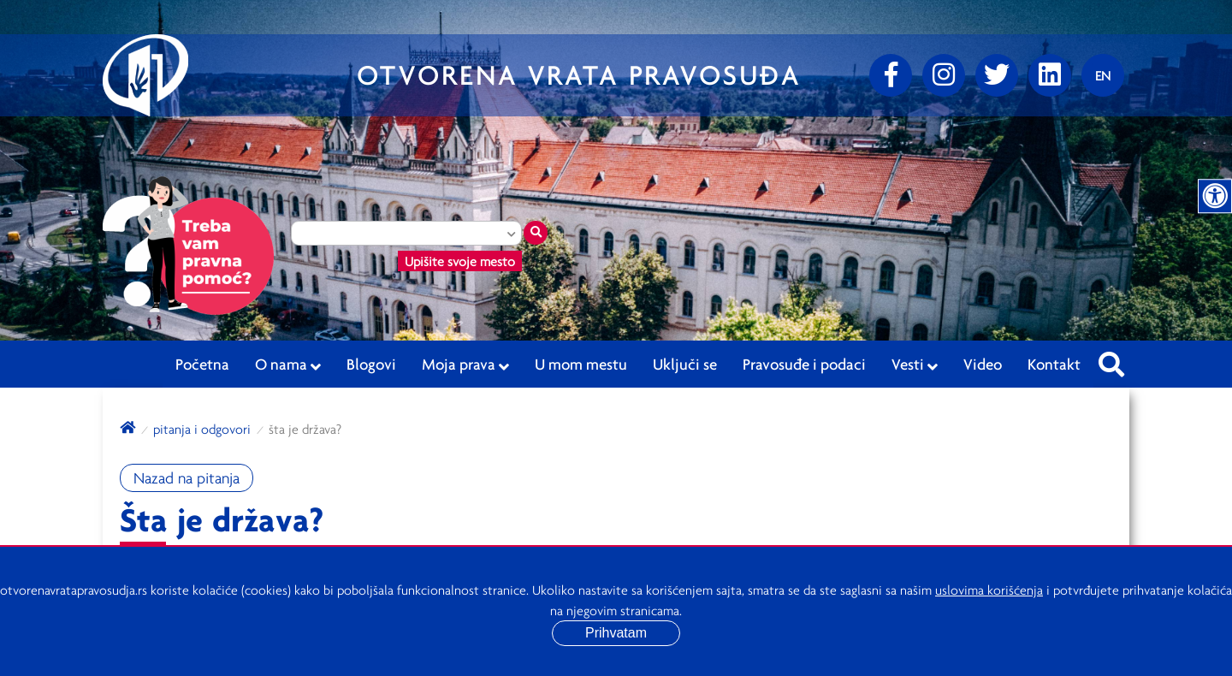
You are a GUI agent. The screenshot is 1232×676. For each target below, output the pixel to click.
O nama (288, 364)
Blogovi (371, 363)
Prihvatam (616, 633)
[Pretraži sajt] (1111, 359)
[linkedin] (1049, 75)
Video (982, 363)
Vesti (914, 364)
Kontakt (1054, 363)
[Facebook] (890, 75)
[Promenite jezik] (1102, 75)
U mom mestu (581, 363)
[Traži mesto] (536, 233)
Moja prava (465, 364)
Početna (202, 363)
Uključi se (685, 363)
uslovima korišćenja (989, 589)
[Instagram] (943, 75)
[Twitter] (996, 75)
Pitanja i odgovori (202, 428)
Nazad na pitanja (186, 478)
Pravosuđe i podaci (804, 363)
